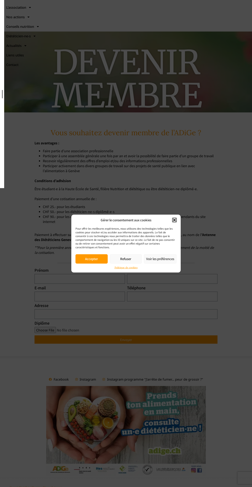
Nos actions (93, 15)
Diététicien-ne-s (173, 15)
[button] (174, 220)
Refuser (125, 259)
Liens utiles (238, 15)
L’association (58, 15)
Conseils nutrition (131, 15)
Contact (146, 24)
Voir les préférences (160, 259)
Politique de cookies (126, 267)
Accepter (91, 259)
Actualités (208, 15)
